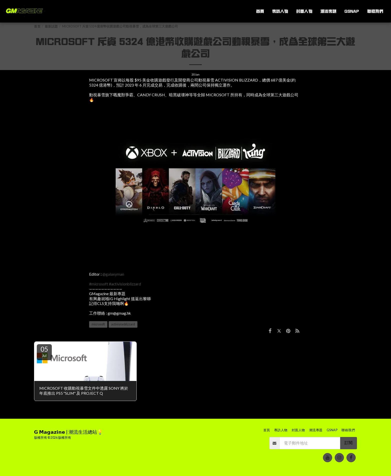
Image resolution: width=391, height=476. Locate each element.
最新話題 (51, 26)
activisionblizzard (123, 324)
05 (44, 351)
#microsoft (98, 284)
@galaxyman (113, 274)
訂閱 (348, 442)
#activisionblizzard (125, 284)
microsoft (98, 324)
